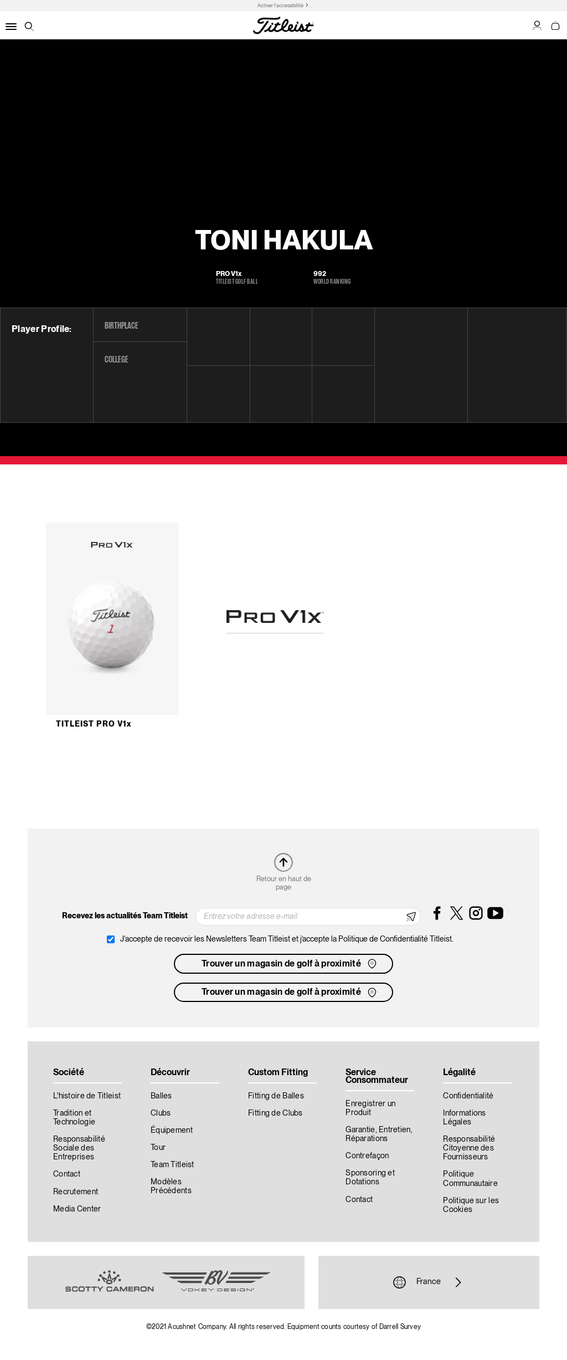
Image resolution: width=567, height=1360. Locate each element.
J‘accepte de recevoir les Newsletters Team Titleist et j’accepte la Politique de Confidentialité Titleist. (286, 939)
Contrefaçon (367, 1156)
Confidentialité (468, 1096)
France (428, 1282)
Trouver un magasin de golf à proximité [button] (290, 963)
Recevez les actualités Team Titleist (125, 916)
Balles (161, 1096)
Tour (158, 1147)
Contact (66, 1174)
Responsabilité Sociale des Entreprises (79, 1148)
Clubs (161, 1113)
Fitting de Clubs (275, 1113)
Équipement (172, 1130)
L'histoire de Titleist (87, 1096)
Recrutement (75, 1192)
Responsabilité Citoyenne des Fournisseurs (469, 1148)
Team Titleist (172, 1165)
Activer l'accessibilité (280, 5)
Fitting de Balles (276, 1096)
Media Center (77, 1209)
